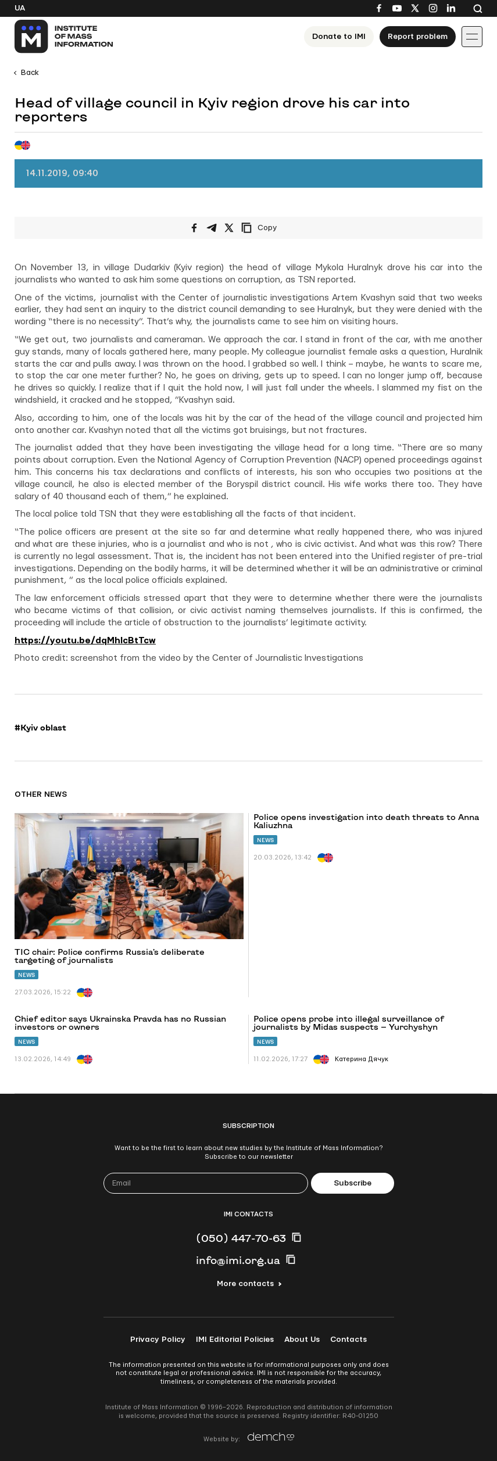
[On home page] (64, 36)
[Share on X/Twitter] (229, 228)
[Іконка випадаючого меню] (472, 36)
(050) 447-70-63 (241, 1238)
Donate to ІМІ (339, 37)
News (26, 975)
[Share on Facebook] (194, 228)
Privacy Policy (157, 1339)
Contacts (348, 1339)
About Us (302, 1339)
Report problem (418, 37)
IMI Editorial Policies (235, 1339)
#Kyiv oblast (40, 728)
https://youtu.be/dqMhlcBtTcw (85, 640)
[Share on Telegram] (211, 228)
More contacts (245, 1284)
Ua (20, 8)
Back (30, 73)
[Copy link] (275, 228)
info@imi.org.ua (238, 1260)
